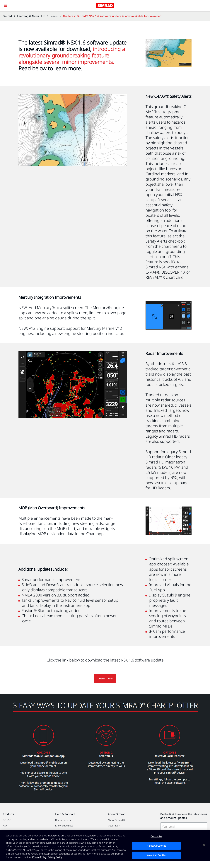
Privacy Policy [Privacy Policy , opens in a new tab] (55, 857)
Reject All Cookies (156, 845)
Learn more (105, 678)
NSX (5, 825)
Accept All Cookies (156, 855)
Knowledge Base (64, 825)
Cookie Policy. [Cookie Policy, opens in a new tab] (39, 857)
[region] (105, 845)
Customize (156, 836)
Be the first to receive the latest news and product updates (183, 816)
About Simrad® (116, 820)
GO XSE (7, 820)
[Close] (204, 845)
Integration (114, 825)
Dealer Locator (63, 820)
